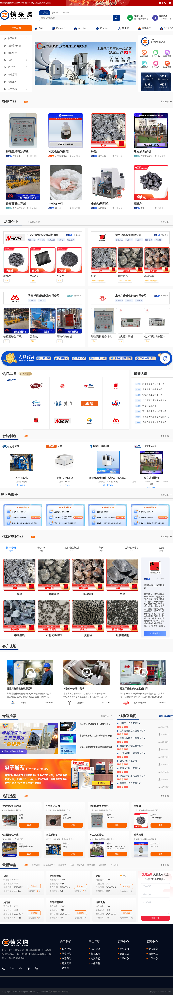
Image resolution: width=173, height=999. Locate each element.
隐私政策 (94, 953)
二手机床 (12, 89)
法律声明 (94, 963)
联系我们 (65, 958)
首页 (39, 28)
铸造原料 (12, 74)
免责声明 (94, 958)
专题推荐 (144, 28)
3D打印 (11, 67)
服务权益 (123, 953)
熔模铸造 (12, 53)
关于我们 (166, 28)
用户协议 (94, 948)
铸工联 (123, 28)
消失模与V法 (14, 45)
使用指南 (123, 948)
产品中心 (58, 28)
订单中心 (102, 28)
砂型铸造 (12, 38)
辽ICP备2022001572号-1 (59, 991)
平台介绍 (65, 953)
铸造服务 (12, 81)
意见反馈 (65, 963)
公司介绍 (65, 948)
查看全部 (166, 102)
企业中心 (80, 28)
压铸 (10, 60)
